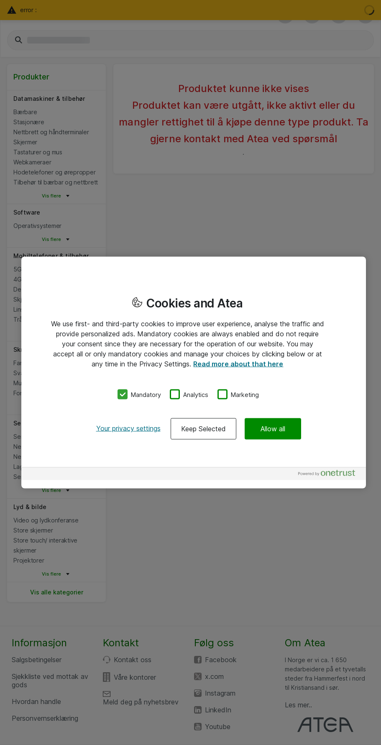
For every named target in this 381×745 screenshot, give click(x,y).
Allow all (273, 429)
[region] (193, 372)
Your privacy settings (128, 428)
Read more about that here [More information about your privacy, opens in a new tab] (238, 363)
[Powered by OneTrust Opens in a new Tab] (330, 475)
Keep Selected (203, 429)
